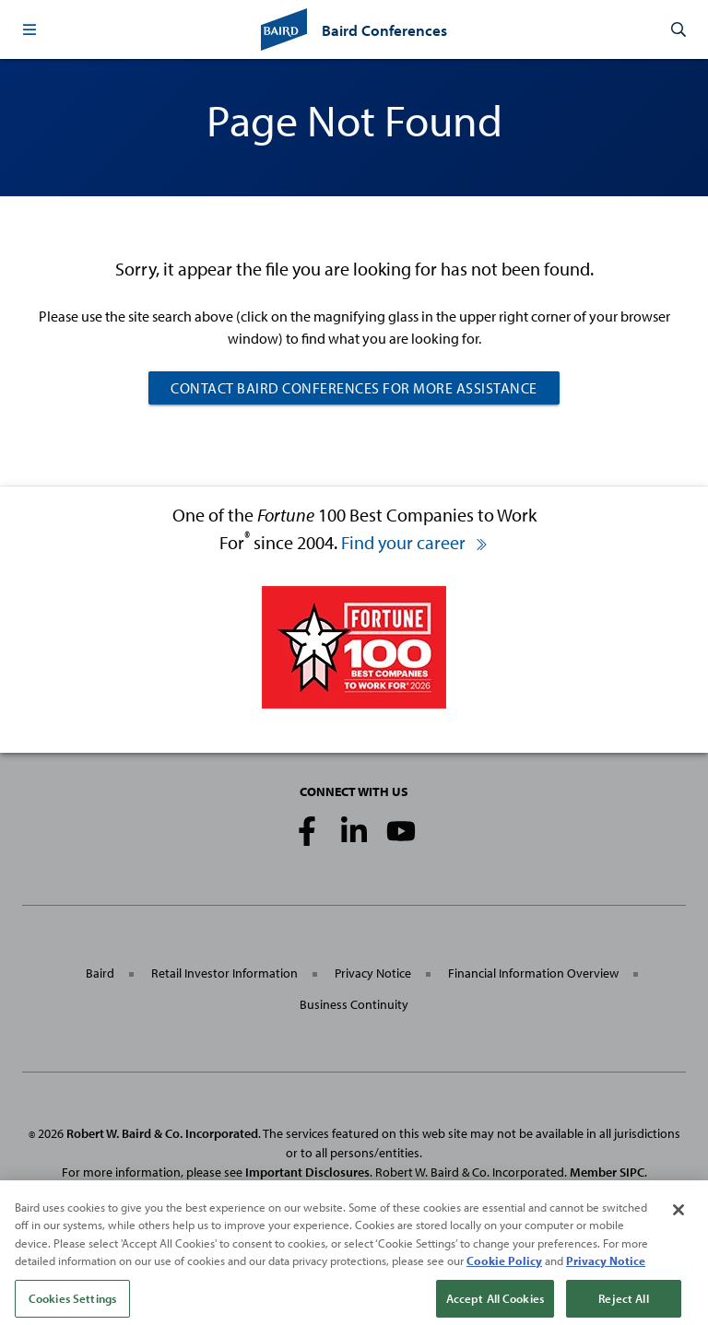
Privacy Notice (373, 973)
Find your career (415, 542)
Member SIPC (607, 1172)
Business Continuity (354, 1004)
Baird (100, 973)
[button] (29, 29)
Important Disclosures (307, 1172)
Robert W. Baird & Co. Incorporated (162, 1133)
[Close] (678, 1218)
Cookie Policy (504, 1268)
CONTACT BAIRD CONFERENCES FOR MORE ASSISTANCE (354, 388)
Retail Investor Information (224, 973)
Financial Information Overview (533, 973)
